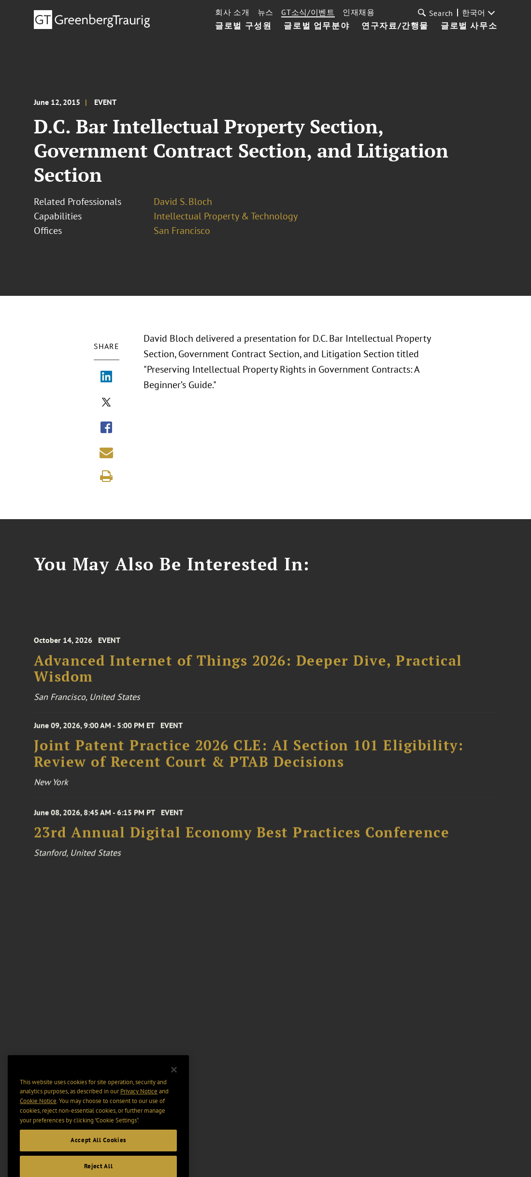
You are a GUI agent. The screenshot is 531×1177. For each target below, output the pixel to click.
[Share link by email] (106, 452)
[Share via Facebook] (106, 428)
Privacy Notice (139, 1106)
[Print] (106, 476)
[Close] (174, 1085)
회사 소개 (232, 12)
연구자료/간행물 (395, 26)
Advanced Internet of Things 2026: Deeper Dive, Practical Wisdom (248, 675)
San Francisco (182, 230)
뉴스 (265, 12)
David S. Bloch (183, 201)
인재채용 (359, 12)
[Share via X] (106, 403)
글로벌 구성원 (243, 26)
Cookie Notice (38, 1116)
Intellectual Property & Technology (226, 216)
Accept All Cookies (98, 1155)
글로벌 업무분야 (316, 26)
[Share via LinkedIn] (106, 377)
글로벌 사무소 (469, 26)
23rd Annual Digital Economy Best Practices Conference (242, 838)
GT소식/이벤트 (308, 12)
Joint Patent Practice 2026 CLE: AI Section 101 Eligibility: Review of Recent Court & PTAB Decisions (249, 758)
